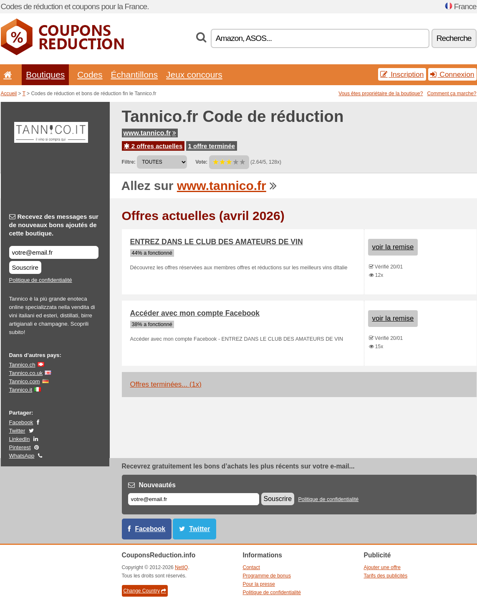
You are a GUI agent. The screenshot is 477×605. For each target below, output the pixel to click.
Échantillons (134, 74)
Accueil (9, 93)
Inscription (402, 74)
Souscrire (25, 267)
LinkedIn (19, 439)
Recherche (454, 38)
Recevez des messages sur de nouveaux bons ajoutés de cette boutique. (53, 225)
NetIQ (181, 567)
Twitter (17, 431)
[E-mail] (193, 499)
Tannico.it (21, 390)
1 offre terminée (211, 145)
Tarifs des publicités (386, 576)
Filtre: (129, 162)
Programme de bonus (267, 576)
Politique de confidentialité (40, 280)
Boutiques (45, 74)
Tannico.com (24, 381)
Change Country (145, 591)
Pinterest (20, 447)
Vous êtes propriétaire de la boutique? (380, 93)
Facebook (21, 422)
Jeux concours (194, 74)
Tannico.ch (22, 365)
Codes (89, 74)
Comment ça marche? (451, 93)
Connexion (452, 74)
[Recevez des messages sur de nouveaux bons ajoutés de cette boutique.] (53, 252)
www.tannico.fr (150, 133)
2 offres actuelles (153, 145)
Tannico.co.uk (26, 373)
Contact (251, 567)
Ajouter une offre (382, 567)
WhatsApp (22, 456)
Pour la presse (259, 584)
